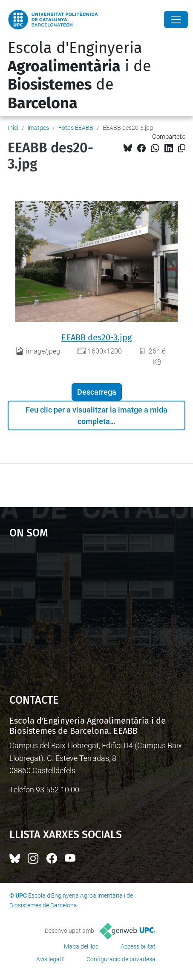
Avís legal (48, 959)
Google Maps (96, 612)
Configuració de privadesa (121, 959)
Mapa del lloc (81, 946)
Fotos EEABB (75, 127)
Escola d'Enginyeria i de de (79, 75)
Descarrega (96, 391)
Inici (13, 127)
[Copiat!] (181, 148)
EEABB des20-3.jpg (96, 337)
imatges (38, 127)
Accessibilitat (138, 946)
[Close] (176, 19)
